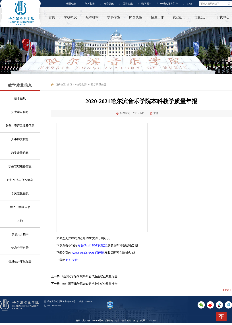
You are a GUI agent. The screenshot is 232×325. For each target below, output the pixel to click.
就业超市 (179, 17)
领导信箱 (71, 3)
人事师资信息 (20, 139)
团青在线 (128, 3)
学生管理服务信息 (20, 166)
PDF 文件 (72, 259)
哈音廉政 (109, 3)
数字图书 (146, 3)
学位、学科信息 (20, 207)
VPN (189, 3)
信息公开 (200, 17)
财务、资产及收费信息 (19, 125)
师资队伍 (135, 17)
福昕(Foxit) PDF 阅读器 (92, 245)
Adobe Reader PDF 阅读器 (88, 252)
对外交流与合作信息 (20, 179)
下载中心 (222, 17)
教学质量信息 (20, 152)
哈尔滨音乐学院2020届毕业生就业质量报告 (89, 283)
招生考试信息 (20, 112)
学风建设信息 (20, 193)
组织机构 (92, 17)
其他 (20, 220)
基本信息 (20, 98)
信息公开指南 (20, 234)
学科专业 (113, 17)
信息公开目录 (20, 247)
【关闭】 (227, 290)
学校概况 (70, 17)
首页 (52, 17)
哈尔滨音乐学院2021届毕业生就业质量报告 (89, 276)
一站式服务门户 (169, 3)
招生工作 (157, 17)
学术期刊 (90, 3)
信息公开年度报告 (20, 261)
